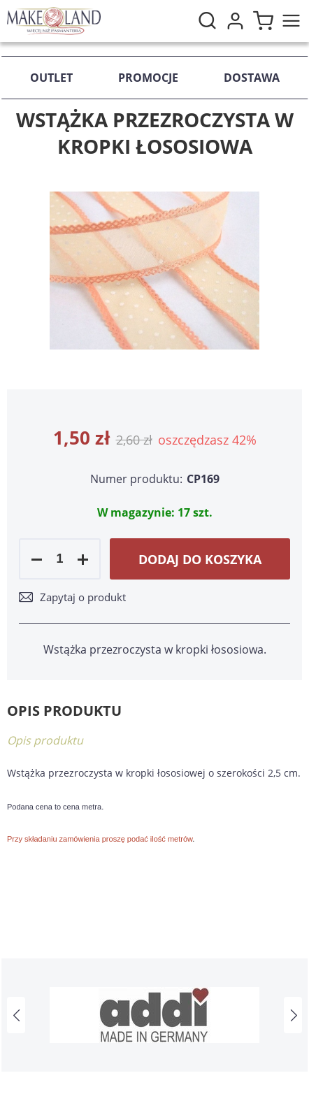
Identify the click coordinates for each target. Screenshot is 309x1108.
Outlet (51, 77)
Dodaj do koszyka (199, 559)
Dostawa (252, 77)
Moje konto (235, 21)
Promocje (148, 77)
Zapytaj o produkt (83, 597)
